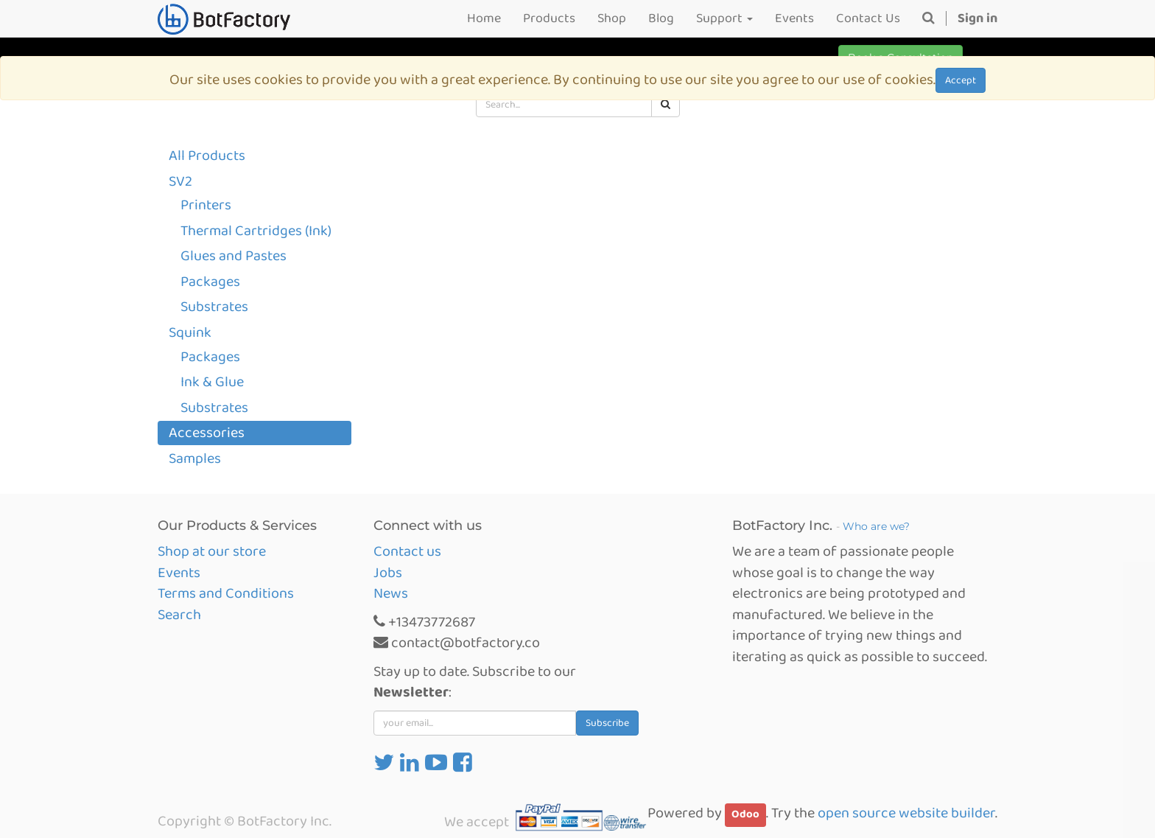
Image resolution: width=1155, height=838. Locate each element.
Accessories (207, 432)
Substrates (214, 306)
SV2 (180, 181)
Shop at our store (212, 551)
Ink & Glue (212, 382)
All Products (207, 155)
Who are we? (876, 526)
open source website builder (906, 813)
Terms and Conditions (226, 593)
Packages (210, 281)
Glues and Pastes (233, 256)
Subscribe (607, 723)
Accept (960, 80)
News (390, 593)
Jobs (387, 572)
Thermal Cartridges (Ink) (255, 230)
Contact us (407, 551)
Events (179, 572)
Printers (205, 205)
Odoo (745, 814)
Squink (190, 332)
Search (179, 614)
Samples (195, 458)
